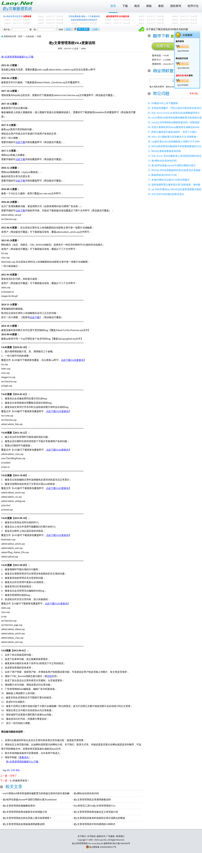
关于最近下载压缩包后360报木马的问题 (167, 29)
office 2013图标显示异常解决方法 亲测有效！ (175, 137)
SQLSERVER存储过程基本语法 (167, 194)
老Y (8, 770)
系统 (18, 770)
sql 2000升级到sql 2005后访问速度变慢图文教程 (176, 189)
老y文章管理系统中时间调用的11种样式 (94, 824)
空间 (49, 676)
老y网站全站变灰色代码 (86, 793)
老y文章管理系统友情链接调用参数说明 (24, 824)
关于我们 (82, 836)
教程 (161, 5)
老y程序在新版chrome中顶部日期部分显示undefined (30, 799)
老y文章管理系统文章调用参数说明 (92, 799)
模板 (149, 5)
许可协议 (91, 836)
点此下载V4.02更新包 (57, 535)
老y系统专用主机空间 (17, 16)
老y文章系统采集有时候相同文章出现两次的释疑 (99, 818)
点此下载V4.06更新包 (72, 360)
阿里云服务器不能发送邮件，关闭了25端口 (174, 132)
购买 (137, 5)
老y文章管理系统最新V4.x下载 (17, 57)
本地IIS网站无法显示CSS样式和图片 (170, 180)
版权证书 (101, 836)
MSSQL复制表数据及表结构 (166, 151)
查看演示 (24, 757)
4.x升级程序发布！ (20, 780)
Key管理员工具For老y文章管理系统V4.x (95, 805)
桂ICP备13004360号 (121, 843)
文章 (13, 770)
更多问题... (194, 93)
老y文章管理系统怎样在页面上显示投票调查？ (27, 818)
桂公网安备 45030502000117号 (102, 847)
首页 (113, 5)
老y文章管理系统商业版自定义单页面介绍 (96, 812)
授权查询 (175, 5)
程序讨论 (193, 5)
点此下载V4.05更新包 (57, 411)
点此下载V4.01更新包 (56, 603)
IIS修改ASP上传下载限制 (164, 103)
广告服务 (110, 836)
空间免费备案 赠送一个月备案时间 (84, 16)
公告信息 (30, 36)
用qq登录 (81, 29)
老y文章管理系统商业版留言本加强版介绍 (25, 812)
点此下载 (20, 142)
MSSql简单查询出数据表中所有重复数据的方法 (176, 146)
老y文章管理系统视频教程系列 (19, 805)
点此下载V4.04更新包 (57, 450)
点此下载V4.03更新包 (57, 488)
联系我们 (120, 836)
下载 (125, 5)
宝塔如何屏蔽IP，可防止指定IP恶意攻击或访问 (176, 108)
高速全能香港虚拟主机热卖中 (84, 20)
